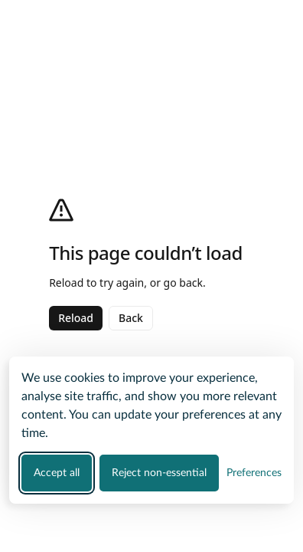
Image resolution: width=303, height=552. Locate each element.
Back (131, 317)
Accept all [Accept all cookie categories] (57, 473)
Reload (75, 317)
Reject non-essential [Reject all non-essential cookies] (159, 473)
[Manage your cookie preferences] (254, 472)
